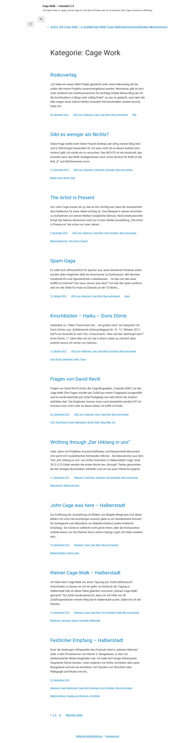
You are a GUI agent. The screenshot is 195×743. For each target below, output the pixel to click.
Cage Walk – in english (78, 26)
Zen (113, 422)
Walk (119, 612)
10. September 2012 (59, 545)
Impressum (161, 26)
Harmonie (66, 620)
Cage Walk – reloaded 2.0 (58, 6)
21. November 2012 (59, 170)
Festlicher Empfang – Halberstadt (86, 640)
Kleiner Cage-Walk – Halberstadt (85, 572)
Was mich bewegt (119, 115)
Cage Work (114, 26)
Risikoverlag (63, 75)
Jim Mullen (94, 696)
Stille (73, 178)
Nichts (66, 178)
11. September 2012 (59, 477)
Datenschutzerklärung (134, 26)
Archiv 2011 (57, 26)
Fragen (71, 422)
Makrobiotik (81, 422)
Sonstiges (110, 170)
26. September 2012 (59, 414)
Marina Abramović (59, 241)
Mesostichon (56, 485)
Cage (96, 115)
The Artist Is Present (72, 197)
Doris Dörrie (56, 359)
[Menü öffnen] (30, 24)
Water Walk (105, 422)
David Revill (61, 422)
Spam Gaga (62, 260)
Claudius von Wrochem (78, 696)
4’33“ (52, 422)
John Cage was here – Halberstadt (87, 505)
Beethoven (55, 620)
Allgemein (88, 115)
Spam (127, 296)
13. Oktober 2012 (58, 351)
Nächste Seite (74, 715)
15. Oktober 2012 (58, 296)
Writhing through (71, 485)
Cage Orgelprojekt (69, 688)
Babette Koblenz (58, 553)
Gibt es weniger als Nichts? (79, 134)
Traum (83, 359)
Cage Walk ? (99, 26)
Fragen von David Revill (75, 379)
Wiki (134, 115)
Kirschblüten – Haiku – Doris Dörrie (88, 316)
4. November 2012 (59, 233)
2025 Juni (78, 115)
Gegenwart (67, 359)
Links (150, 26)
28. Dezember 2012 (59, 115)
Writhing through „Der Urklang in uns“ (90, 442)
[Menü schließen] (41, 19)
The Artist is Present (78, 241)
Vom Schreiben (111, 233)
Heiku (76, 359)
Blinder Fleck (56, 178)
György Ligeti (73, 553)
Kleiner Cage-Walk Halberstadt (85, 620)
